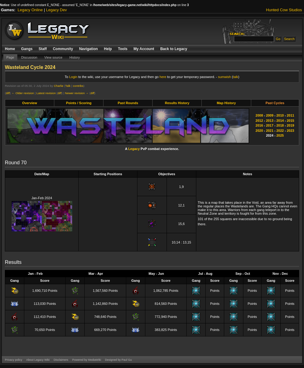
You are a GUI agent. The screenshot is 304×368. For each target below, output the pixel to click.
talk (235, 77)
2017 (269, 125)
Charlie (58, 85)
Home (10, 49)
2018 (280, 125)
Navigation (88, 49)
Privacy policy (13, 359)
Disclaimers (61, 359)
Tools (122, 49)
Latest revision (46, 93)
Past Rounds (128, 103)
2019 (290, 125)
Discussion (29, 57)
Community (63, 49)
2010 (280, 115)
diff (8, 93)
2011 (290, 115)
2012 (259, 120)
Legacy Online (30, 10)
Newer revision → (77, 93)
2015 (290, 120)
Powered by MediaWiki (86, 359)
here (163, 77)
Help (108, 49)
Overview (29, 103)
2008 (259, 115)
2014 (280, 120)
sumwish (224, 77)
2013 (269, 120)
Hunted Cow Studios (284, 10)
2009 (269, 115)
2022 (280, 130)
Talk (68, 85)
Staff (43, 49)
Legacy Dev (56, 10)
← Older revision (23, 93)
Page (10, 57)
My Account (143, 49)
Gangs (27, 49)
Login (73, 77)
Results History (177, 103)
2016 (259, 125)
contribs (78, 85)
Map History (226, 103)
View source (53, 57)
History (74, 57)
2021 (269, 130)
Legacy (134, 149)
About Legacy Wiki (37, 359)
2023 (290, 130)
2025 (280, 135)
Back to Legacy (173, 49)
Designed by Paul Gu (118, 359)
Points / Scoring (79, 103)
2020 (259, 130)
